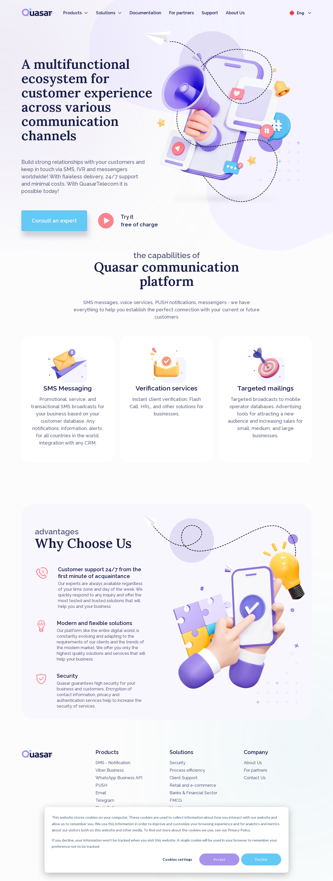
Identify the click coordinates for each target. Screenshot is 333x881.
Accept (219, 859)
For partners (181, 12)
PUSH (101, 785)
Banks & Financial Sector (193, 792)
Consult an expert (54, 221)
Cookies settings (177, 859)
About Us (235, 12)
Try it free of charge (128, 220)
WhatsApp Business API (118, 777)
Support (210, 12)
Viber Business (109, 770)
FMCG (176, 800)
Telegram (104, 800)
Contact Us (255, 777)
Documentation (145, 12)
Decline (261, 859)
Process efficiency (187, 770)
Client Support (183, 777)
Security (177, 762)
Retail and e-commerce (193, 785)
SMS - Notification (112, 762)
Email (100, 792)
